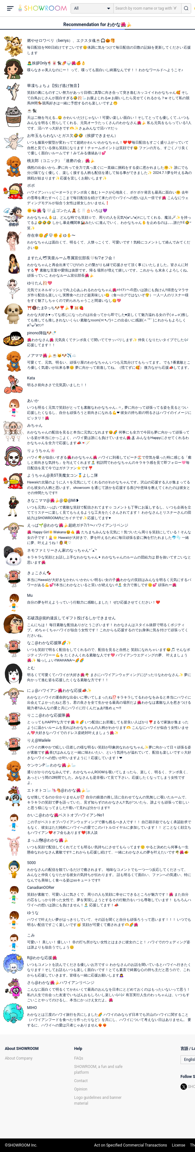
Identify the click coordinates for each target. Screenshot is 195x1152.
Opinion (80, 1089)
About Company (19, 1058)
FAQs (78, 1058)
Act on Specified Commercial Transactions (130, 1145)
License (178, 1145)
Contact (81, 1081)
